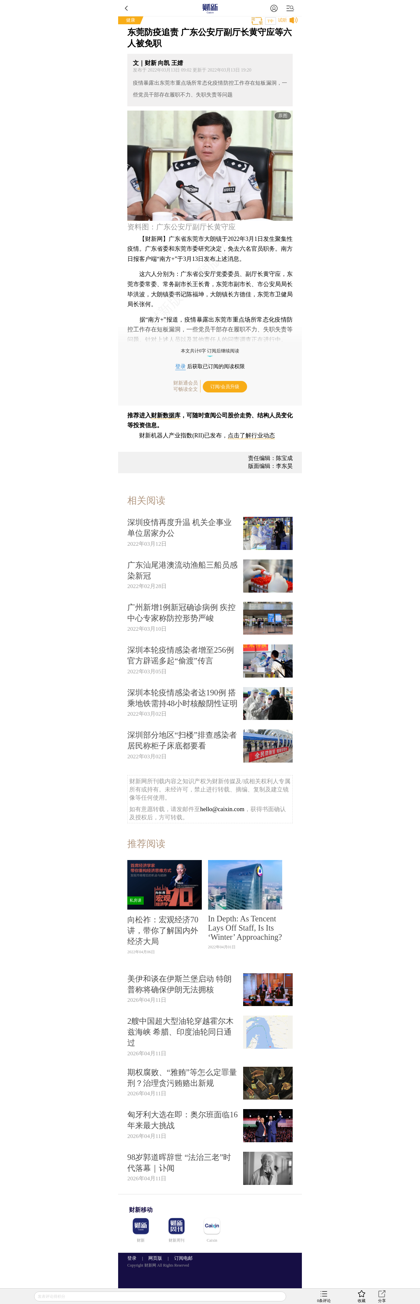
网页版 (155, 1258)
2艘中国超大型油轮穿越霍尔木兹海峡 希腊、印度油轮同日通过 (180, 1032)
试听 (282, 20)
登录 (180, 366)
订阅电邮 (181, 1258)
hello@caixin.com (222, 809)
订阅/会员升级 (224, 386)
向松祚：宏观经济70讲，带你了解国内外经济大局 (162, 930)
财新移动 (141, 1210)
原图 (282, 115)
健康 (130, 20)
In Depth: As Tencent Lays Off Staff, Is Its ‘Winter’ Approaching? (245, 927)
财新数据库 (165, 415)
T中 (270, 21)
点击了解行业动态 (251, 435)
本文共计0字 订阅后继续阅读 (210, 350)
